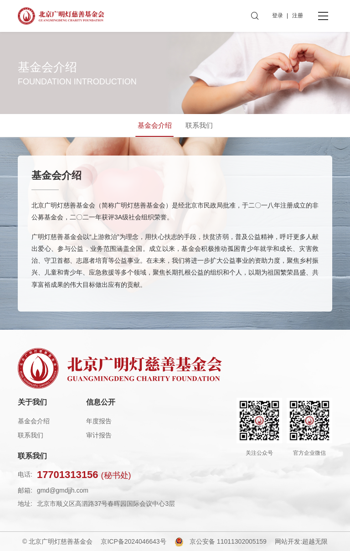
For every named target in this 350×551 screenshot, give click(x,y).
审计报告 (99, 435)
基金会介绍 (34, 421)
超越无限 (315, 541)
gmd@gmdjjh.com (62, 490)
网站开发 (287, 541)
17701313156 (84, 474)
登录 (277, 15)
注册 (297, 15)
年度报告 (99, 421)
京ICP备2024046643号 (133, 541)
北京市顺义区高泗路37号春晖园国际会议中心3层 (106, 503)
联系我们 (30, 435)
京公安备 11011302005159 (228, 541)
